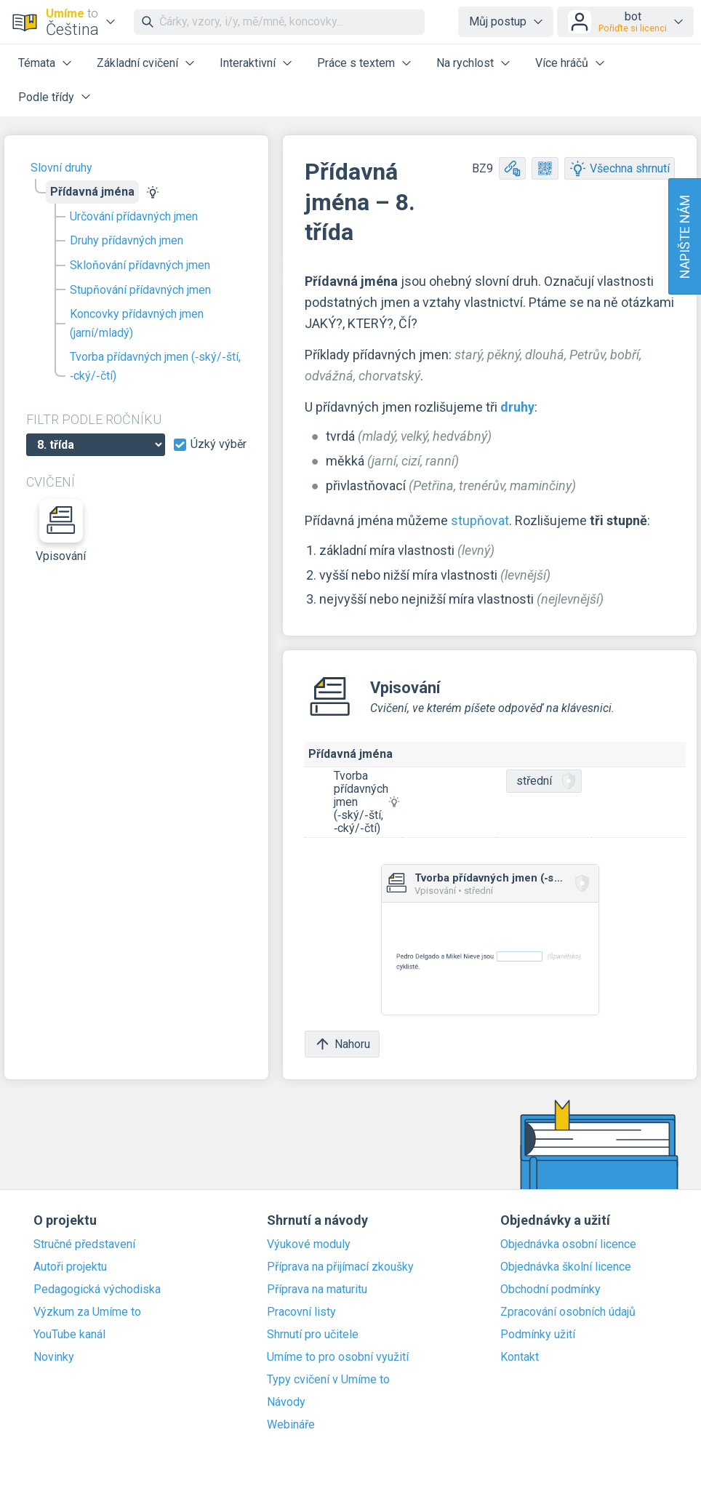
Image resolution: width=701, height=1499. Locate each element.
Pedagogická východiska (97, 1289)
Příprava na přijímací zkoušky (340, 1267)
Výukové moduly (308, 1244)
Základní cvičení (137, 63)
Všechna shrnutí (619, 168)
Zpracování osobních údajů (568, 1312)
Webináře (291, 1424)
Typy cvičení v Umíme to (328, 1379)
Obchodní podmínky (550, 1289)
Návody (286, 1402)
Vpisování (61, 531)
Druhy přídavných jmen (126, 240)
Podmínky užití (537, 1334)
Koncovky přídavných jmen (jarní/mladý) (137, 323)
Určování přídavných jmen (134, 216)
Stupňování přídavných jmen (140, 290)
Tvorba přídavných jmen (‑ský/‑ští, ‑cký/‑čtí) (155, 366)
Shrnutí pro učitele (312, 1334)
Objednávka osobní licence (568, 1244)
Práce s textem (356, 63)
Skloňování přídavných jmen (140, 265)
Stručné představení (84, 1244)
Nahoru (342, 1044)
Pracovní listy (301, 1312)
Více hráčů (561, 63)
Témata (36, 63)
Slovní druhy (61, 168)
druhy (517, 407)
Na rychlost (465, 63)
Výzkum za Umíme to (87, 1312)
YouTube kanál (69, 1334)
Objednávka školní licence (565, 1267)
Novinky (53, 1357)
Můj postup (497, 21)
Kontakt (519, 1357)
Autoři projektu (70, 1267)
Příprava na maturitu (317, 1289)
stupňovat (480, 520)
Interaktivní (248, 63)
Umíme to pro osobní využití (338, 1357)
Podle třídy (46, 97)
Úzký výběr (219, 444)
